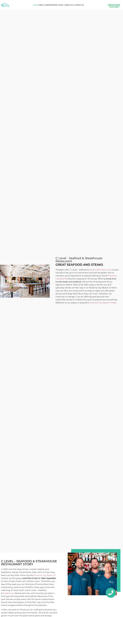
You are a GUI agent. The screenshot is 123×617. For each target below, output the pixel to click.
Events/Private (51, 5)
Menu (41, 5)
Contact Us (79, 5)
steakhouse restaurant (100, 269)
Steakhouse (8, 593)
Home (35, 5)
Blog (61, 5)
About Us (69, 5)
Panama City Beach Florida (103, 302)
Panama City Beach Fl (44, 575)
